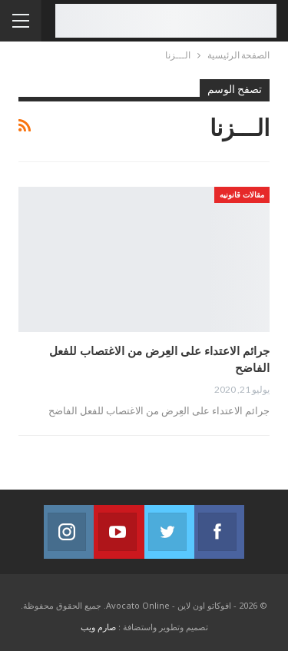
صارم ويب (98, 627)
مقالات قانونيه (242, 194)
